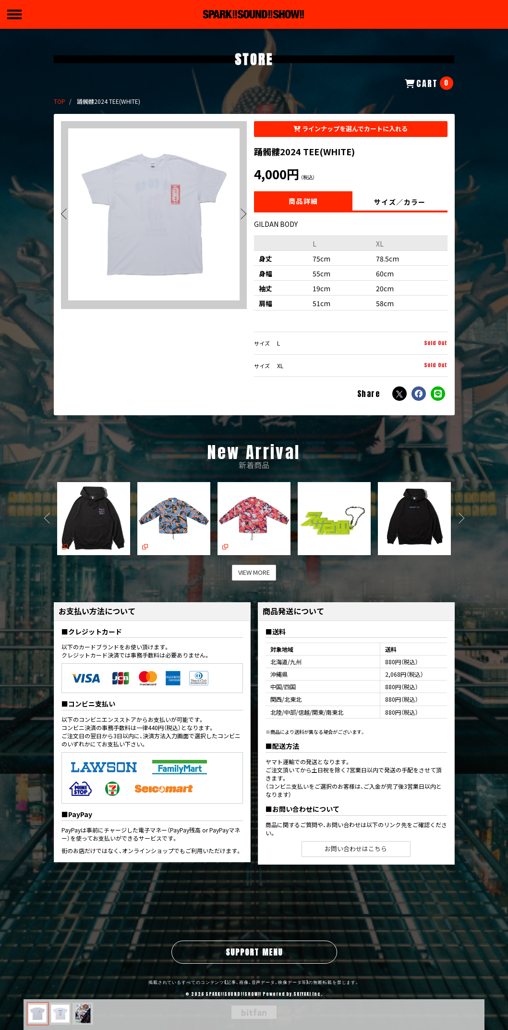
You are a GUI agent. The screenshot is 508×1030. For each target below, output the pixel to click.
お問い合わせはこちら (356, 848)
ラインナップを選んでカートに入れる (350, 128)
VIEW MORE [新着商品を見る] (254, 572)
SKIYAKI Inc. (308, 994)
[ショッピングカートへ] (429, 83)
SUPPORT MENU (254, 952)
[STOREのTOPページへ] (59, 101)
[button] (239, 215)
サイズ (262, 343)
